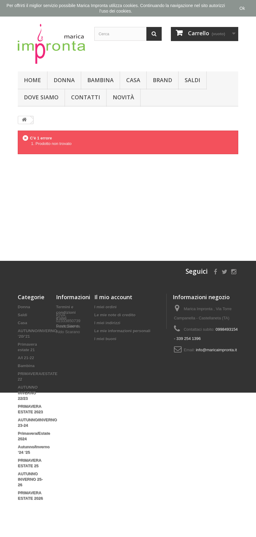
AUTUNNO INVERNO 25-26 (30, 479)
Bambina (100, 80)
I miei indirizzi (107, 323)
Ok (242, 8)
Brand (162, 80)
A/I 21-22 (26, 358)
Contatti (85, 97)
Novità (123, 97)
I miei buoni (105, 339)
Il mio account (113, 297)
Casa (133, 80)
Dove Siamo (41, 97)
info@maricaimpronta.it (216, 350)
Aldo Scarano (68, 353)
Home (32, 80)
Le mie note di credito (114, 315)
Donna (64, 80)
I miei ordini (105, 307)
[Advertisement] (128, 203)
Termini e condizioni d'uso (66, 312)
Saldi (192, 80)
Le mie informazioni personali (122, 331)
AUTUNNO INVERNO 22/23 (28, 393)
